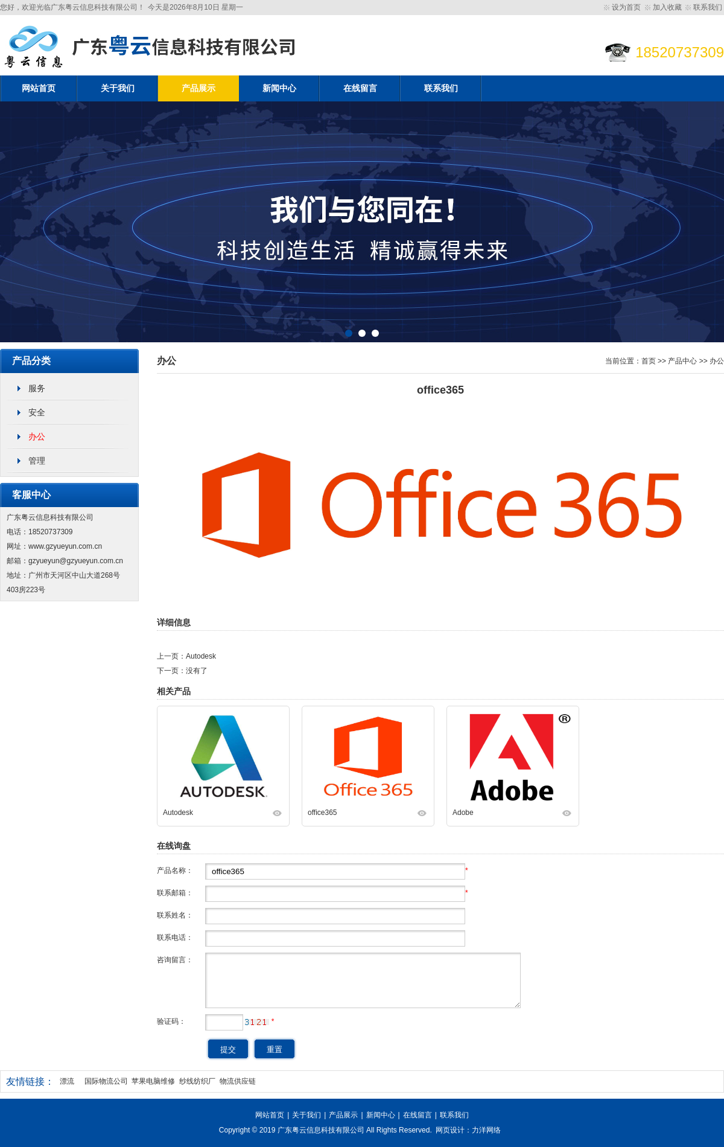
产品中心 (682, 361)
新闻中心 (279, 88)
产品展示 (198, 88)
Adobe (463, 812)
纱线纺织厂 (197, 1081)
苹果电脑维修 (153, 1081)
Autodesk (201, 656)
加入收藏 (667, 7)
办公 (36, 436)
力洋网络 (486, 1130)
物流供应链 (238, 1081)
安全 (36, 412)
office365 (322, 812)
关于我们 (118, 88)
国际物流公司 (106, 1081)
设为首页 (626, 7)
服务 (36, 388)
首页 (648, 361)
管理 (36, 460)
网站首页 (39, 88)
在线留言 (360, 88)
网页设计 (450, 1130)
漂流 (67, 1081)
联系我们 (707, 7)
